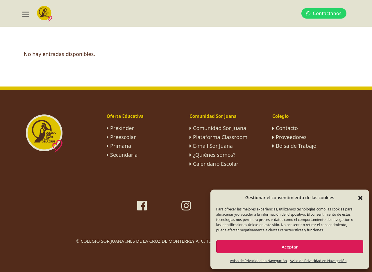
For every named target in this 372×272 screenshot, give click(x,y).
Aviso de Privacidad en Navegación (258, 260)
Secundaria (123, 154)
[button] (360, 197)
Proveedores (291, 137)
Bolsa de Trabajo (296, 145)
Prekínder (122, 128)
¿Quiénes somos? (214, 154)
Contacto (287, 128)
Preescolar (123, 137)
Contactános (323, 13)
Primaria (120, 145)
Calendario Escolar (216, 163)
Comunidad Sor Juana (219, 128)
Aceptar (290, 247)
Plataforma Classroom (220, 137)
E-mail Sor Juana (213, 145)
